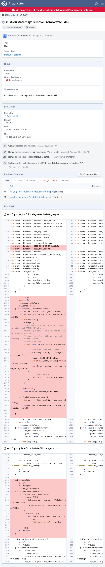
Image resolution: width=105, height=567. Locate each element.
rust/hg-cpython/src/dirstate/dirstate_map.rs (31, 197)
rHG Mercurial (11, 116)
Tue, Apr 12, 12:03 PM (47, 146)
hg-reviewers (15, 80)
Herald (11, 152)
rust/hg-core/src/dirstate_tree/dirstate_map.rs (32, 191)
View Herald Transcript (58, 152)
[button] (102, 3)
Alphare (24, 35)
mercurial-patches (12, 54)
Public (32, 27)
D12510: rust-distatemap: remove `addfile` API (60, 163)
